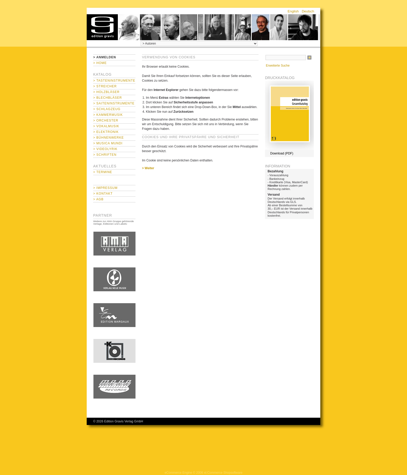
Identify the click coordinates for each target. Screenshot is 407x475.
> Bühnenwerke (108, 137)
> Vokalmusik (106, 126)
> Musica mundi (108, 143)
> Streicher (105, 86)
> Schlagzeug (106, 109)
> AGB (98, 199)
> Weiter (148, 168)
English (293, 11)
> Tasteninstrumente (114, 80)
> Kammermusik (108, 115)
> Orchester (105, 120)
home (102, 27)
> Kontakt (103, 193)
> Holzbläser (106, 92)
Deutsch (308, 11)
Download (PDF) (281, 153)
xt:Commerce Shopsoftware (223, 472)
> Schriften (105, 155)
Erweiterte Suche (277, 65)
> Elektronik (106, 132)
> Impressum (105, 188)
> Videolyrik (105, 149)
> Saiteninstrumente (113, 103)
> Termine (102, 172)
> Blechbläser (107, 98)
